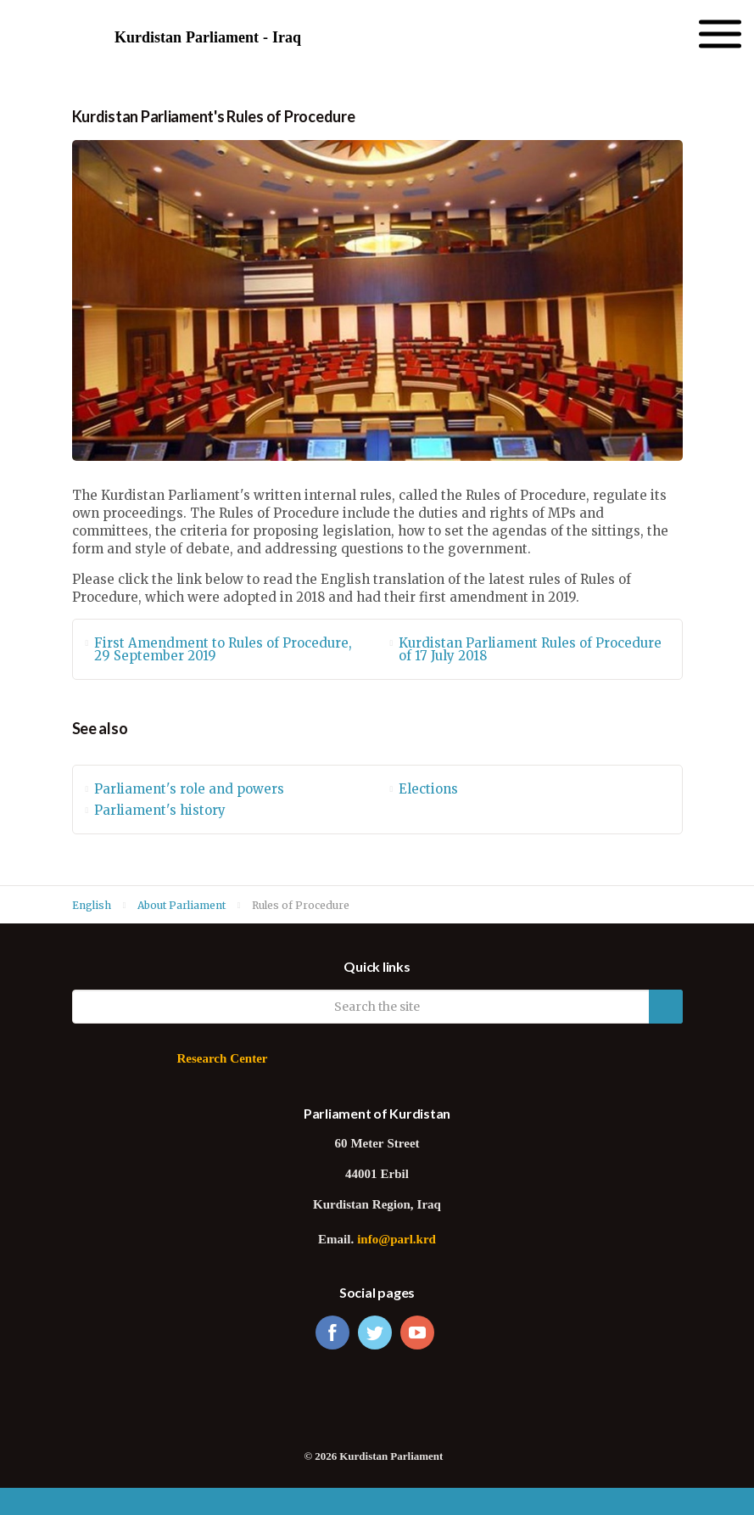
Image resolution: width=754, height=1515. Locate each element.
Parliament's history (160, 810)
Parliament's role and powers (189, 789)
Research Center (221, 1059)
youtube (417, 1332)
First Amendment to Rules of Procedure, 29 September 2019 (223, 649)
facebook (332, 1332)
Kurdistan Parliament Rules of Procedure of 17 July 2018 (530, 649)
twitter (375, 1332)
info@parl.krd (396, 1240)
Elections (428, 789)
